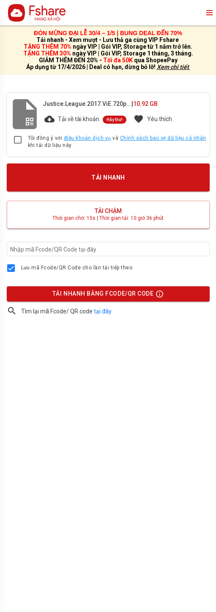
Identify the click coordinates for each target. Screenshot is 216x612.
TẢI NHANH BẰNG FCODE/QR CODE (105, 296)
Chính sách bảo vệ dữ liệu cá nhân (163, 138)
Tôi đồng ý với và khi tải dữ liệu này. (117, 142)
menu (209, 13)
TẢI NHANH (108, 177)
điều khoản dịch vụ (87, 138)
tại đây (103, 311)
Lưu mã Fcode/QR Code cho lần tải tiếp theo (77, 268)
